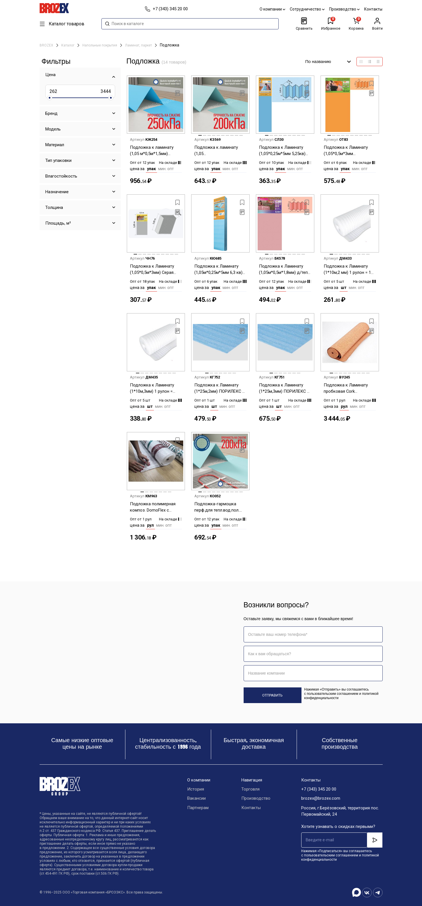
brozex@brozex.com (320, 798)
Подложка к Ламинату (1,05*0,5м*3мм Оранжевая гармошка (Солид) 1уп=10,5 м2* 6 (346, 151)
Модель (53, 129)
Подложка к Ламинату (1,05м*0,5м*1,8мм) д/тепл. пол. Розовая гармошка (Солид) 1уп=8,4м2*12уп (285, 270)
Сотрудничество (307, 9)
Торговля (250, 789)
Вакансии (196, 798)
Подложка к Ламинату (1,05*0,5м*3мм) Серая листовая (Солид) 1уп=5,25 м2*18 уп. (152, 270)
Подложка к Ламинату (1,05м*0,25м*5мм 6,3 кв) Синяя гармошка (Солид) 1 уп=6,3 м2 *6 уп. (219, 270)
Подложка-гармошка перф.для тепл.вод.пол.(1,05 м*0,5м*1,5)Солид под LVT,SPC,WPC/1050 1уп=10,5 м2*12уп (216, 507)
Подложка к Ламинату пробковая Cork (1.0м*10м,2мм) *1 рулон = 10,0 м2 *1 (349, 388)
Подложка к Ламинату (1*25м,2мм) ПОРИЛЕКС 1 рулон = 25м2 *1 (219, 388)
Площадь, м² (58, 223)
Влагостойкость (61, 176)
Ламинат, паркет (139, 45)
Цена (50, 74)
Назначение (57, 191)
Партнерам (198, 808)
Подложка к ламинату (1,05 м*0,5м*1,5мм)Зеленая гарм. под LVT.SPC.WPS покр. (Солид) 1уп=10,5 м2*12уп (216, 151)
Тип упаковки (58, 160)
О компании (273, 9)
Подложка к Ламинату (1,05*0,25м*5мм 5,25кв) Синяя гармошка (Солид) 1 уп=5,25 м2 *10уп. (283, 151)
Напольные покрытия (100, 45)
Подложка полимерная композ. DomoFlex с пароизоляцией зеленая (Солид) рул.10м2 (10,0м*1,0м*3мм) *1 (154, 507)
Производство (344, 9)
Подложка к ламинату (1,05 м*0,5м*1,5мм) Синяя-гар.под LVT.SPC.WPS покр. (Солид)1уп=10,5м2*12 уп (154, 151)
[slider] (49, 97)
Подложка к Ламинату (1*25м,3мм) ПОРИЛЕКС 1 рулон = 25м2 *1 (284, 388)
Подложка (169, 45)
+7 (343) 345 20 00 (318, 789)
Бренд (51, 113)
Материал (54, 144)
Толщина (54, 207)
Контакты (373, 9)
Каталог (68, 45)
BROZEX (47, 45)
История (195, 789)
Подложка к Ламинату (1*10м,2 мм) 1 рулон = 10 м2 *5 (348, 270)
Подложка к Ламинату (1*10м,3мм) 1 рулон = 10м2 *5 (152, 388)
